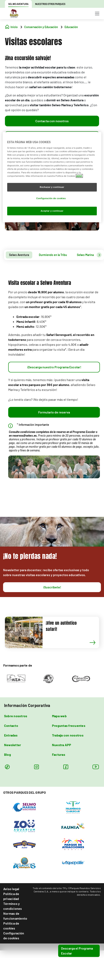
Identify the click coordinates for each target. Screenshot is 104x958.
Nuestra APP (61, 745)
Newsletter (12, 745)
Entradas (10, 735)
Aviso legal (11, 889)
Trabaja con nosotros (67, 735)
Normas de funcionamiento (15, 915)
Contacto (11, 725)
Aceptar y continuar (52, 210)
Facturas (58, 754)
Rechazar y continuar (52, 187)
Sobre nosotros (15, 716)
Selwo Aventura (19, 255)
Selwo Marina (85, 255)
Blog (7, 754)
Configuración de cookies (13, 935)
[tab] (19, 255)
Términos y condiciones (12, 906)
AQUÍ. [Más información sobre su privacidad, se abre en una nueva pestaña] (79, 176)
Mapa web (59, 716)
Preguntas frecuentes (68, 725)
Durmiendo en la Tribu (53, 255)
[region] (52, 177)
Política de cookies (11, 925)
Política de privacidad (11, 896)
